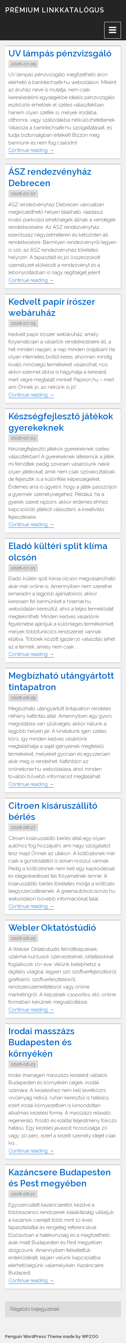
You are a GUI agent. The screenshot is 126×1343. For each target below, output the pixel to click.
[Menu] (112, 30)
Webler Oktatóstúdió (52, 928)
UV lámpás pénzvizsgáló (60, 53)
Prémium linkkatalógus (54, 10)
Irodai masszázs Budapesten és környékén (41, 1042)
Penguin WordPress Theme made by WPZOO (51, 1336)
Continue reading (31, 150)
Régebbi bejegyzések (35, 1309)
